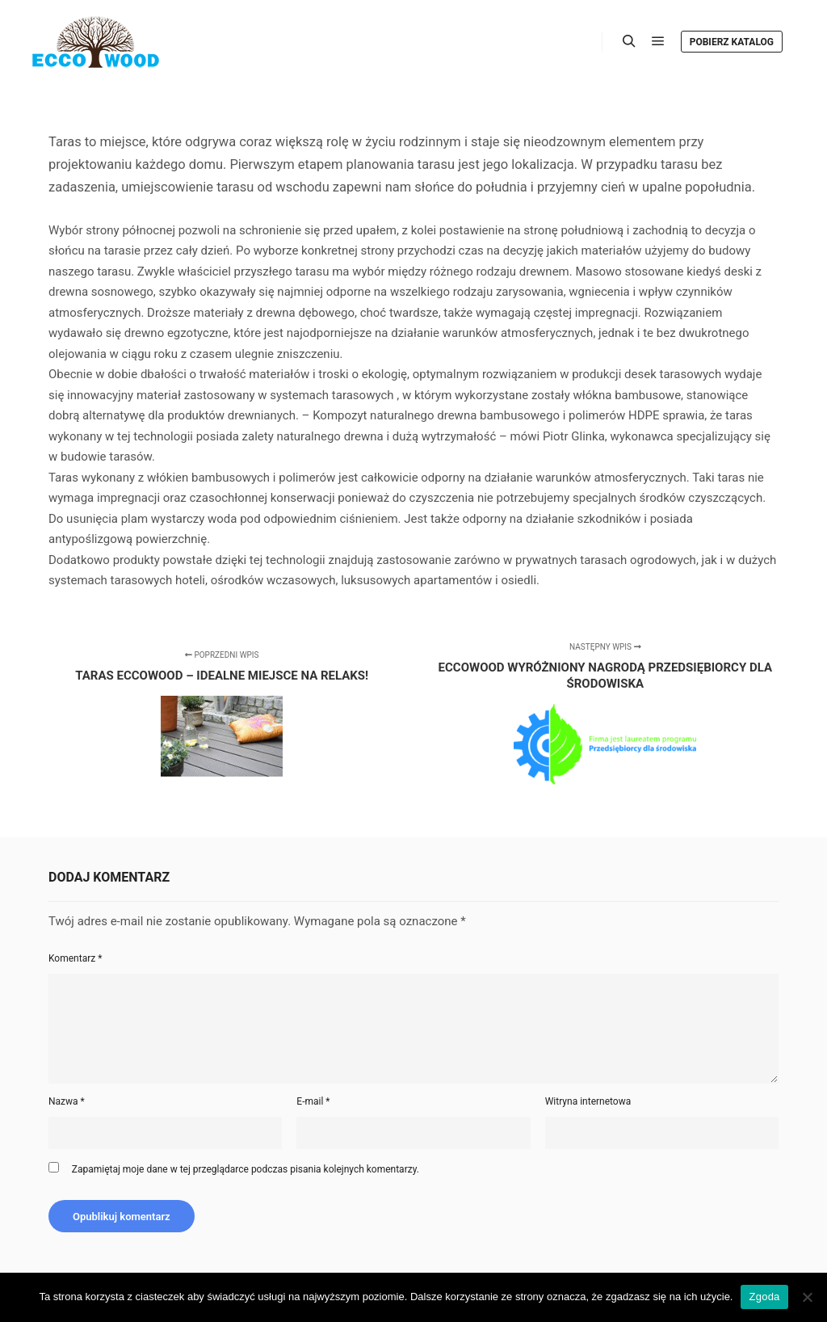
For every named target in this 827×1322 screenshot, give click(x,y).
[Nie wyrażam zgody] (807, 1297)
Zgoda (764, 1296)
